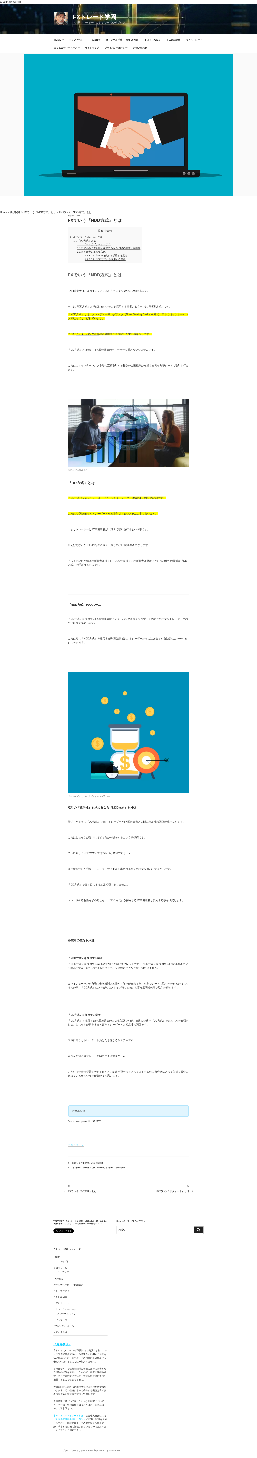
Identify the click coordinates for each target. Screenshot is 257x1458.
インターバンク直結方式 (115, 1168)
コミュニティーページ (67, 47)
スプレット (127, 964)
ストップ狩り (119, 987)
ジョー (77, 216)
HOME (59, 39)
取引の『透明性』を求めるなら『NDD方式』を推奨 (108, 248)
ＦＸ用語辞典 (173, 39)
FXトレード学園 (94, 17)
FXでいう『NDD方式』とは (86, 236)
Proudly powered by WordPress (104, 1450)
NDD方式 (100, 1168)
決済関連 (99, 1163)
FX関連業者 (75, 290)
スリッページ (110, 968)
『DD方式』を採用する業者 (105, 259)
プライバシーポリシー (116, 47)
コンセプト (63, 1261)
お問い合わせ (140, 47)
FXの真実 (96, 39)
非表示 (107, 231)
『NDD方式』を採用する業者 (106, 255)
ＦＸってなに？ (153, 39)
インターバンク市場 (87, 334)
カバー (178, 638)
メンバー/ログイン (66, 1313)
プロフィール (77, 39)
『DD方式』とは (84, 240)
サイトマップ (92, 47)
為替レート (166, 365)
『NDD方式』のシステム (94, 244)
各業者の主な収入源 (91, 251)
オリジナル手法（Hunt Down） (122, 39)
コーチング (63, 1272)
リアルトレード (194, 39)
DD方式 (82, 306)
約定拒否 (105, 884)
